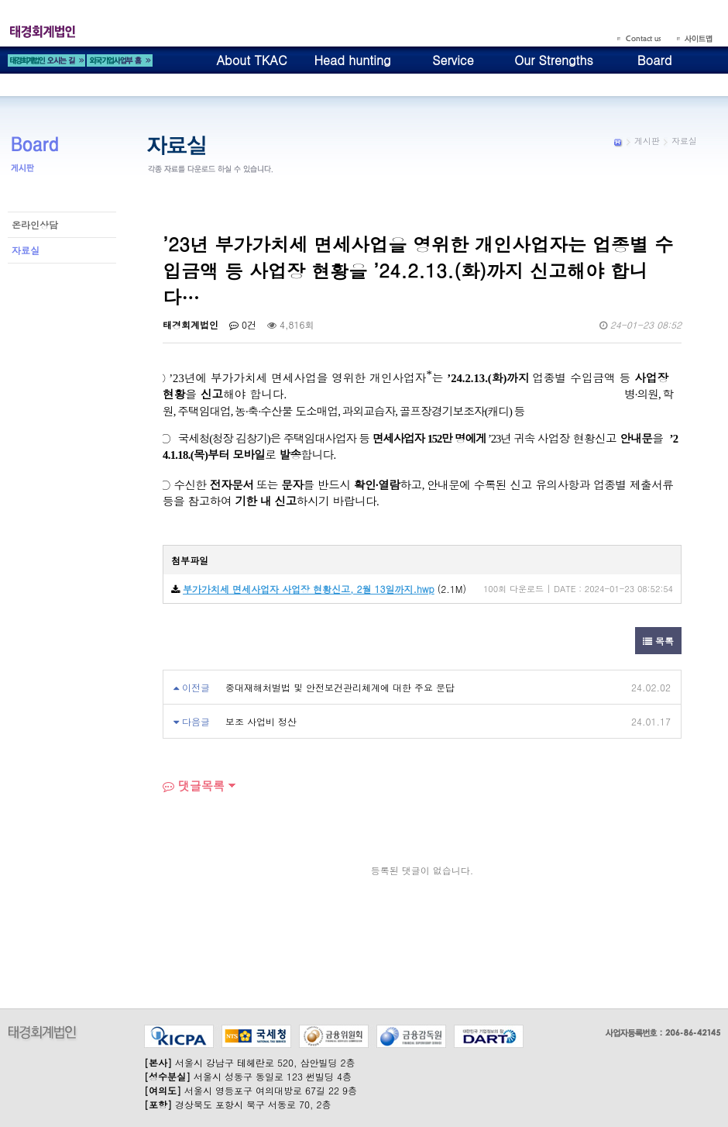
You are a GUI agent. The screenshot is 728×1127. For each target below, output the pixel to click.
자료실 (25, 250)
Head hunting (352, 60)
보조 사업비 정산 (261, 721)
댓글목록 (194, 785)
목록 (658, 640)
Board (654, 60)
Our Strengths (553, 60)
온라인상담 (35, 224)
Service (452, 60)
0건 (242, 324)
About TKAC (251, 60)
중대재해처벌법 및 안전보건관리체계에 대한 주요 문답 (340, 687)
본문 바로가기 (0, 0)
